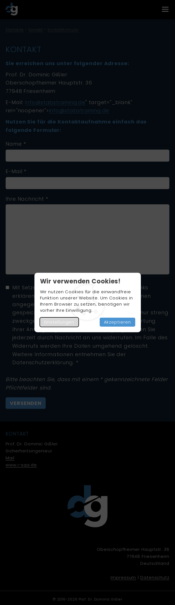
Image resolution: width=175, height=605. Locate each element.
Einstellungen (59, 322)
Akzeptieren (117, 322)
